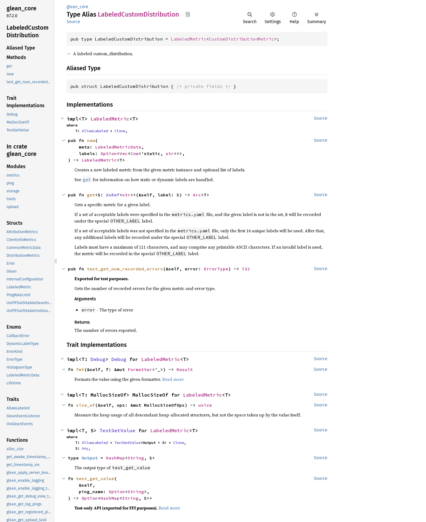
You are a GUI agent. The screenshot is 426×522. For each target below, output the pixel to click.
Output (90, 458)
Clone (119, 130)
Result (185, 369)
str (170, 153)
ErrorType (216, 268)
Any (85, 448)
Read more (173, 379)
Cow (134, 153)
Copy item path (187, 14)
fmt (80, 369)
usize (205, 405)
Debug (97, 359)
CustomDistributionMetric (241, 39)
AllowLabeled (95, 130)
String (136, 458)
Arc (197, 194)
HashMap (115, 458)
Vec (124, 153)
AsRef (113, 194)
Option (109, 153)
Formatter (140, 369)
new (91, 140)
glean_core (77, 6)
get (91, 194)
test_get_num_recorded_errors (125, 268)
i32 (246, 268)
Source (73, 21)
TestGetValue (117, 430)
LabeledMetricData (118, 147)
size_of (85, 405)
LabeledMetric (188, 39)
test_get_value (95, 478)
